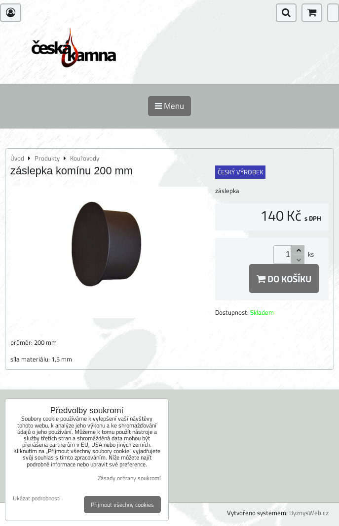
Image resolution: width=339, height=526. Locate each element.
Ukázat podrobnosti (37, 498)
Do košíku (284, 278)
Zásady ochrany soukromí (129, 478)
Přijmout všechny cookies (122, 504)
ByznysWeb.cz (309, 513)
